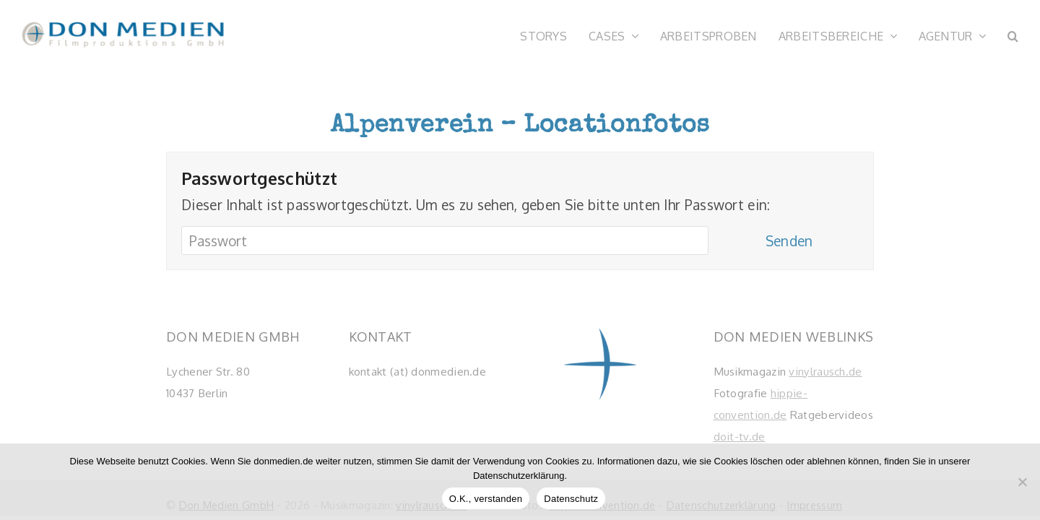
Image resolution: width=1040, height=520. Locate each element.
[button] (1013, 35)
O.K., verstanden (486, 498)
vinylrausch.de (825, 371)
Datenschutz (571, 498)
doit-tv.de (740, 436)
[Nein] (1022, 481)
